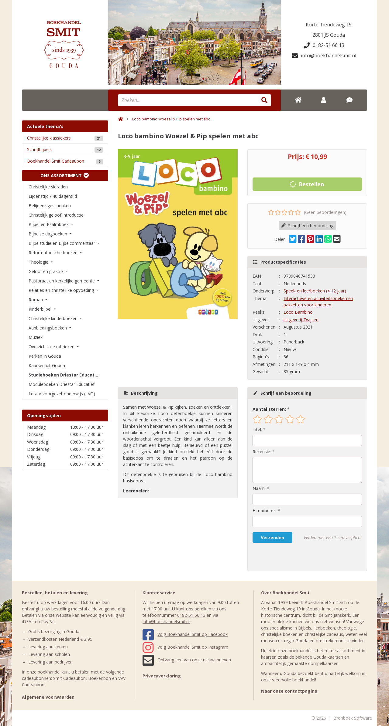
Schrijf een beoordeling (307, 225)
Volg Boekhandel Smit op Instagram (185, 647)
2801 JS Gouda (328, 35)
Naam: (259, 488)
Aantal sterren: (269, 409)
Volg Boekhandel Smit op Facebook (185, 634)
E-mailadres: (265, 510)
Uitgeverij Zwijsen (301, 319)
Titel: (257, 429)
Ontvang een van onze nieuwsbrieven (187, 660)
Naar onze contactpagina (289, 691)
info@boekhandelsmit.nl (324, 55)
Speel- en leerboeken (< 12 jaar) (315, 291)
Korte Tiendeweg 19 (329, 24)
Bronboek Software (352, 718)
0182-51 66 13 (324, 45)
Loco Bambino (298, 312)
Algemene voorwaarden (48, 697)
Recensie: (262, 451)
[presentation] (291, 557)
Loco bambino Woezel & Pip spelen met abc (171, 119)
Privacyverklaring (162, 676)
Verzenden (272, 537)
